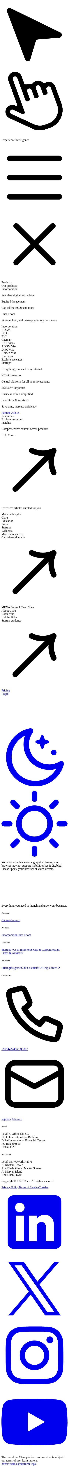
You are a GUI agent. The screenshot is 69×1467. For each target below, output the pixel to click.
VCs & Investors (21, 949)
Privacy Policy (10, 1187)
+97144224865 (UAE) (14, 1049)
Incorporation (9, 935)
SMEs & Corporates (43, 949)
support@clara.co (11, 1119)
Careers (5, 920)
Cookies (43, 1187)
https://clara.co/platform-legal (19, 1463)
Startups (6, 949)
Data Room (24, 935)
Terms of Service (29, 1187)
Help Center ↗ (51, 967)
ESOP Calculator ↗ (31, 967)
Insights (14, 967)
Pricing (5, 967)
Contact (15, 920)
